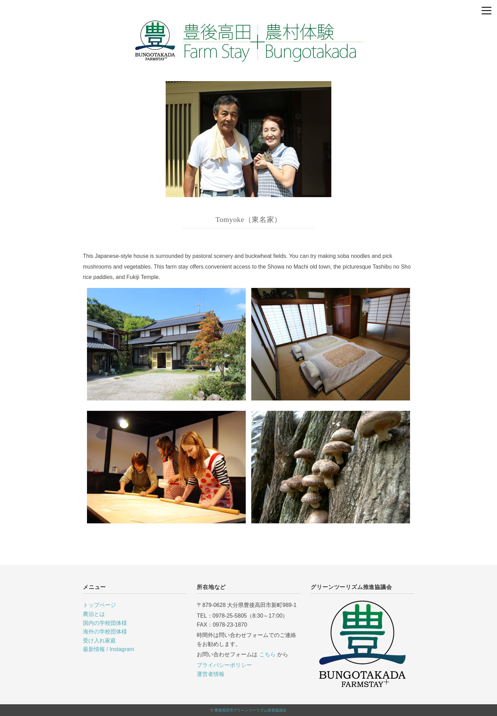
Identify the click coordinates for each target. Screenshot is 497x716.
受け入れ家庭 (99, 641)
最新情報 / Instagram (108, 649)
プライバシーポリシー (224, 665)
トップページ (99, 605)
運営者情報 (210, 674)
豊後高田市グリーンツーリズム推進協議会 (250, 710)
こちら (267, 654)
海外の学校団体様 (105, 632)
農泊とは (94, 614)
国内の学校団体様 (105, 623)
